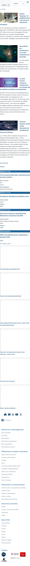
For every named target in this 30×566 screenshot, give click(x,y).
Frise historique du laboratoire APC (10, 269)
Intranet (3, 528)
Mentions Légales (6, 540)
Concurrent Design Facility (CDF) (10, 466)
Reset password (6, 543)
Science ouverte (6, 496)
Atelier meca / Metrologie (8, 471)
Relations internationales (8, 493)
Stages (3, 531)
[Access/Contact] (9, 415)
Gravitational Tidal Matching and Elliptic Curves (14, 196)
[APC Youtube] (16, 415)
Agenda (2, 166)
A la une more (4, 163)
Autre (1, 240)
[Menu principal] (27, 2)
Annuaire (4, 526)
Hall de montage (6, 480)
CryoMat (3, 460)
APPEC (3, 507)
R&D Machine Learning (8, 447)
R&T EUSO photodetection (9, 441)
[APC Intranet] (5, 415)
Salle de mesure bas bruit (8, 454)
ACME (3, 515)
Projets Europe (5, 490)
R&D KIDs (4, 435)
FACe (3, 463)
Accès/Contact (5, 523)
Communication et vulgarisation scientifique (13, 487)
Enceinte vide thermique (8, 457)
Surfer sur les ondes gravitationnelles (10, 296)
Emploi (3, 534)
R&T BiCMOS (5, 438)
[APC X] (20, 415)
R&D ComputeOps (6, 444)
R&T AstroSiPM (5, 432)
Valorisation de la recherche (9, 499)
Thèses (3, 537)
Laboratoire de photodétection (9, 468)
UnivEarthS (4, 512)
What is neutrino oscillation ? (8, 408)
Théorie (2, 204)
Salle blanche (5, 477)
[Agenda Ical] (13, 415)
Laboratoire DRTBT (6, 474)
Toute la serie (10, 354)
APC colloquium (4, 187)
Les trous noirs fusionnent (7, 381)
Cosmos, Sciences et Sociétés (10, 509)
